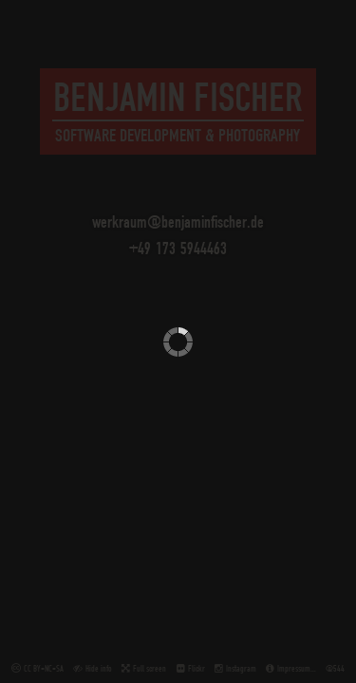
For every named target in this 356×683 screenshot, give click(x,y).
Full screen (149, 668)
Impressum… (296, 668)
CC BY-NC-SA (44, 668)
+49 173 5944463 (178, 248)
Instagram (241, 668)
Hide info (98, 668)
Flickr (196, 668)
